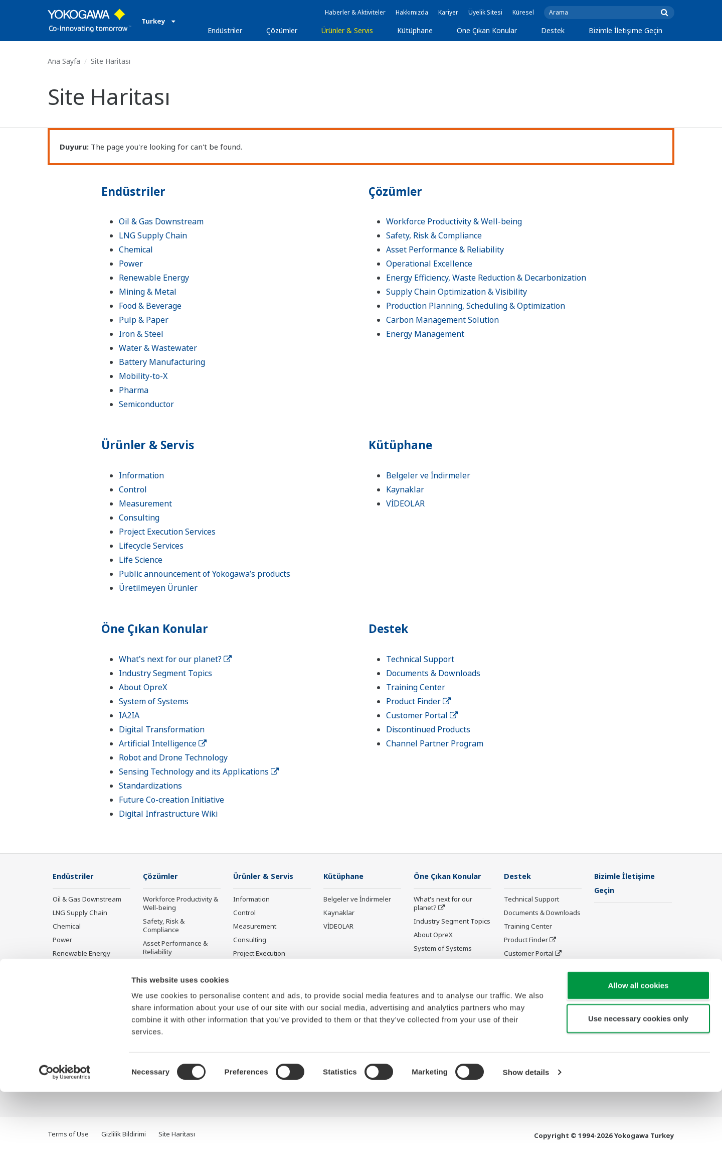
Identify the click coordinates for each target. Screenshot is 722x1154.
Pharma (133, 390)
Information (141, 475)
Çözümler (281, 30)
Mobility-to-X (143, 375)
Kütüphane (415, 30)
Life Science (140, 559)
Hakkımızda (412, 12)
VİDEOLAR (405, 503)
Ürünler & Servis (347, 30)
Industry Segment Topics (165, 673)
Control (133, 489)
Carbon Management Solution (442, 319)
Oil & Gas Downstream (161, 221)
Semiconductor (146, 404)
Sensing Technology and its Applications (199, 771)
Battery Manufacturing (162, 361)
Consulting (139, 517)
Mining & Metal (147, 291)
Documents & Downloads (433, 673)
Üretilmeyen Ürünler (158, 587)
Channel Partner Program (434, 743)
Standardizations (150, 785)
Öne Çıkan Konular (487, 30)
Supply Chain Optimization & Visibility (456, 291)
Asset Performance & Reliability (445, 249)
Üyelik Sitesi (485, 12)
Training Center (415, 687)
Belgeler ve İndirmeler (428, 475)
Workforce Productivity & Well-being (454, 221)
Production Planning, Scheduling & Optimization (475, 305)
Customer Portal (422, 715)
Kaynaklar (405, 489)
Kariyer (448, 12)
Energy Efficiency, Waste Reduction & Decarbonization (486, 277)
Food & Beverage (150, 305)
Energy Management (425, 333)
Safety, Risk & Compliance (434, 235)
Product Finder (418, 701)
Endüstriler (225, 30)
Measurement (145, 503)
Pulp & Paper (143, 319)
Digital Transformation (162, 729)
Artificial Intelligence (163, 743)
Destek (553, 30)
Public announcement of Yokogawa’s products (204, 573)
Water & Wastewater (158, 347)
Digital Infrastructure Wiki (168, 813)
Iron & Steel (141, 333)
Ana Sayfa (64, 61)
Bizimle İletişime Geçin (625, 30)
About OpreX (143, 687)
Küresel (523, 12)
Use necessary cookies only (638, 1080)
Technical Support (420, 659)
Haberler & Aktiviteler (355, 12)
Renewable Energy (154, 277)
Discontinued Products (428, 729)
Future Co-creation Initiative (171, 799)
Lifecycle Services (151, 545)
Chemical (136, 249)
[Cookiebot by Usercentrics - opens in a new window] (65, 1134)
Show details (526, 1134)
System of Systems (154, 701)
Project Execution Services (167, 531)
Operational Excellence (429, 263)
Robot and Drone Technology (173, 757)
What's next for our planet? (175, 659)
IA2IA (129, 715)
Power (131, 263)
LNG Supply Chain (153, 235)
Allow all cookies (638, 1047)
